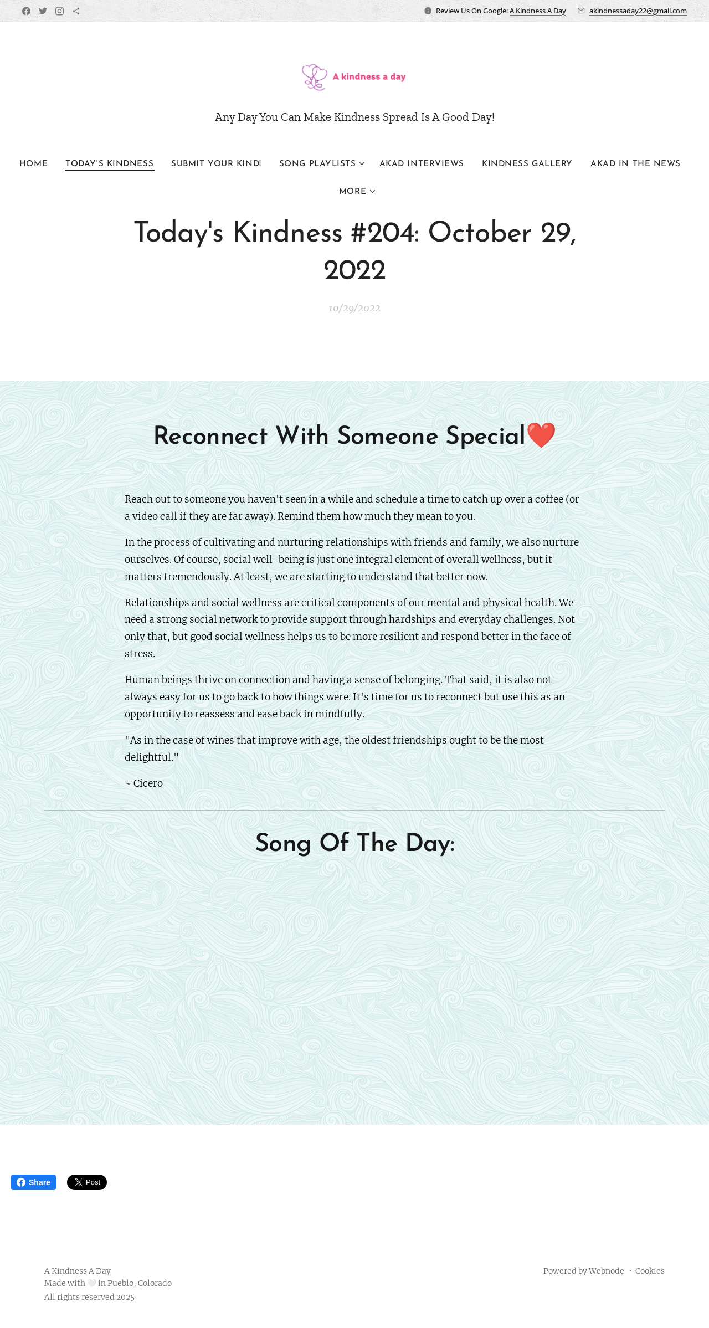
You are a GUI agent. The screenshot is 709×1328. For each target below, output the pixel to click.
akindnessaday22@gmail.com (638, 11)
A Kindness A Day (538, 11)
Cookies (650, 1271)
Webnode (606, 1271)
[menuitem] (62, 164)
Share (33, 1182)
